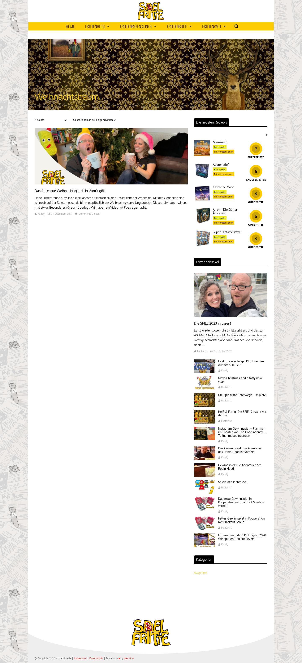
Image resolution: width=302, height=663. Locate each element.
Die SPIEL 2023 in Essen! (212, 323)
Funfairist (202, 351)
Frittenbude (179, 26)
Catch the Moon (223, 187)
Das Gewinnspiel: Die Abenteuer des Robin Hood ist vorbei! (240, 450)
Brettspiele (219, 147)
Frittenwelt (214, 26)
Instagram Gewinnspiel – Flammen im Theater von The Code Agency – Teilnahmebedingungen (242, 432)
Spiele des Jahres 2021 (233, 482)
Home (70, 26)
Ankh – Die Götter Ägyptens (225, 211)
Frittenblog (97, 26)
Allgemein (200, 572)
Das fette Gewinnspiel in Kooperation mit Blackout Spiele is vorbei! (241, 502)
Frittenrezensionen (138, 26)
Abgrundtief (221, 164)
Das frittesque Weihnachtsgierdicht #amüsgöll (70, 191)
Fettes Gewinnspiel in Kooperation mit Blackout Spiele (241, 520)
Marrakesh (220, 142)
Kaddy (41, 213)
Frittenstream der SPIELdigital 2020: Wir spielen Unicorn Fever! (242, 537)
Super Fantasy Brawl (227, 232)
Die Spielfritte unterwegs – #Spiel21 (242, 395)
